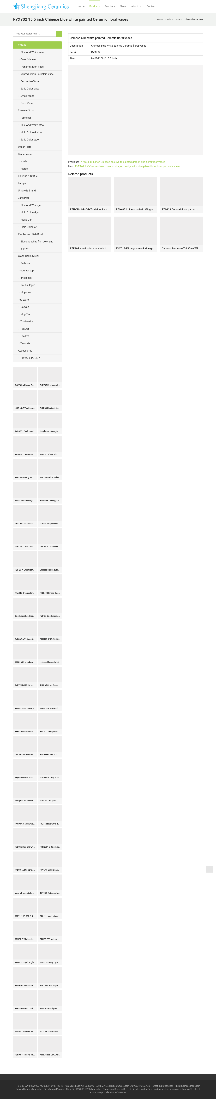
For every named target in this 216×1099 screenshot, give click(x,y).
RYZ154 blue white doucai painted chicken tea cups (50, 824)
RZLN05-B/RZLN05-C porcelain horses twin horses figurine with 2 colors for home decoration (50, 639)
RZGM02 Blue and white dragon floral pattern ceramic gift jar (25, 1032)
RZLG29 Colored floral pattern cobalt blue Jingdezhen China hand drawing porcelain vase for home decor (181, 209)
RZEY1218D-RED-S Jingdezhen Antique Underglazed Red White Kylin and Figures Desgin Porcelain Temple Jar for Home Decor (25, 916)
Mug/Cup (25, 314)
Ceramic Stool (26, 110)
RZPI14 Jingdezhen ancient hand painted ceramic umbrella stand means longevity (50, 524)
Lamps (22, 183)
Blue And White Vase (32, 52)
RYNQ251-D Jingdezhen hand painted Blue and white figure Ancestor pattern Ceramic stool (50, 847)
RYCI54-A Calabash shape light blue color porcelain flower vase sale (50, 547)
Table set (25, 117)
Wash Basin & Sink (28, 256)
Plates (24, 168)
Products (94, 6)
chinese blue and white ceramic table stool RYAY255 (50, 662)
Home (81, 6)
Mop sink (25, 292)
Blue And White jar (31, 205)
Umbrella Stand (27, 190)
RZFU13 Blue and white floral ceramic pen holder (25, 662)
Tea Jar (24, 328)
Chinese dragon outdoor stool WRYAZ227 (50, 570)
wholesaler (120, 1092)
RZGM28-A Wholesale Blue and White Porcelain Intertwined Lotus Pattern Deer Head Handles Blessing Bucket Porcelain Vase (50, 708)
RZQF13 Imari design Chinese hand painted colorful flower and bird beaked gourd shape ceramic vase (25, 500)
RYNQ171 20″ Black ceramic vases (25, 801)
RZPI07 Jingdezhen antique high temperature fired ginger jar (50, 616)
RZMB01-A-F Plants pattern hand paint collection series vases (25, 708)
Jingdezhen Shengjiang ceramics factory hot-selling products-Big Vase (50, 431)
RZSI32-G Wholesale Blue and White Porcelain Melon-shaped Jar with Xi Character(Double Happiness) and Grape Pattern (25, 939)
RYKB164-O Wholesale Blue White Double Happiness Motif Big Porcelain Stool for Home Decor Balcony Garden (25, 731)
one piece (26, 277)
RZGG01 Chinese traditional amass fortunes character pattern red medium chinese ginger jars (25, 985)
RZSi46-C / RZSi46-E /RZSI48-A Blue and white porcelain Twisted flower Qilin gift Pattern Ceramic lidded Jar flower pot (25, 454)
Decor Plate (24, 146)
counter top (27, 270)
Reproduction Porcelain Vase (37, 74)
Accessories (25, 350)
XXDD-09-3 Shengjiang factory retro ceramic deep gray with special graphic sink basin (50, 500)
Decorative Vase (29, 81)
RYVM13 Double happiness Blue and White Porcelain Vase (50, 870)
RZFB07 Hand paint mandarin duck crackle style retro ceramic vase (89, 248)
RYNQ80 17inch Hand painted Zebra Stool (25, 431)
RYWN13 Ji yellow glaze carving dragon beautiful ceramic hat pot (25, 962)
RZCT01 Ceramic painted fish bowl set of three (50, 985)
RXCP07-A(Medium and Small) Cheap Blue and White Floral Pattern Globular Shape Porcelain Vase (25, 824)
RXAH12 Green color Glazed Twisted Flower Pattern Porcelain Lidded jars (25, 593)
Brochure (110, 6)
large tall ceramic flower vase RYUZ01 (25, 893)
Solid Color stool (29, 139)
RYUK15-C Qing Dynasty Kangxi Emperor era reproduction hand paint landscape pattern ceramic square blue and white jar (50, 962)
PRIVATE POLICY (32, 357)
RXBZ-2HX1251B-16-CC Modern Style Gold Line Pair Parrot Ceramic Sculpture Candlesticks (25, 685)
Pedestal (25, 263)
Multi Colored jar (29, 212)
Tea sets (25, 343)
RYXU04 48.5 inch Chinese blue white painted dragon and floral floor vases (122, 161)
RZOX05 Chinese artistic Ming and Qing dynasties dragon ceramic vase (135, 209)
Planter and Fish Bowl (30, 234)
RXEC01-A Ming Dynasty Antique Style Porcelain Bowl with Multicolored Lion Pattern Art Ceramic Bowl (25, 870)
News (123, 6)
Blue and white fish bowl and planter (36, 245)
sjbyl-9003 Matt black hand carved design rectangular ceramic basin (25, 778)
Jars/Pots (23, 197)
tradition (148, 1089)
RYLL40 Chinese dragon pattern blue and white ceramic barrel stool (50, 593)
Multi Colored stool (31, 132)
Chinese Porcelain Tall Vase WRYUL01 (181, 248)
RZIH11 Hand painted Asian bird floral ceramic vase (50, 916)
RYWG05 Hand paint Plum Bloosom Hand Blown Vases (50, 1008)
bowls (23, 161)
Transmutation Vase (32, 66)
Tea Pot (24, 336)
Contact (151, 6)
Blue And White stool (32, 125)
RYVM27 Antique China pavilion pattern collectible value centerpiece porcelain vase (50, 731)
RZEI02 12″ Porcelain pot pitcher (50, 454)
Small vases (27, 95)
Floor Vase (26, 103)
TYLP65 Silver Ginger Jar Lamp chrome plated (50, 685)
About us (136, 6)
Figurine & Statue (28, 176)
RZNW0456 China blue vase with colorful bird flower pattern (25, 1055)
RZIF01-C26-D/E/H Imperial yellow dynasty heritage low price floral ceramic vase (50, 801)
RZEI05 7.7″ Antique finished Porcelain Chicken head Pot (50, 939)
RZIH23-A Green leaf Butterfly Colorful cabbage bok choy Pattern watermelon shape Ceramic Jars (25, 570)
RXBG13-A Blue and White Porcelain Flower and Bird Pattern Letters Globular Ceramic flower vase (50, 754)
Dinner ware (25, 154)
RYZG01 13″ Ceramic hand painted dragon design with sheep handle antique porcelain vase (127, 166)
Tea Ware (23, 299)
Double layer (27, 285)
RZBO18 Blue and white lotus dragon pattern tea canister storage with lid (25, 847)
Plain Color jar (28, 227)
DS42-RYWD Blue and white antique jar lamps (25, 754)
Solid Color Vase (29, 88)
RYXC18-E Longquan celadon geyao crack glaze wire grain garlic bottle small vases (135, 248)
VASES (22, 44)
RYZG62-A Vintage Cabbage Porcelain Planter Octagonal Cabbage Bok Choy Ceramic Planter (25, 639)
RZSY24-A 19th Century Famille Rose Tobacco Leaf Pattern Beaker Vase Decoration (25, 547)
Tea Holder (26, 321)
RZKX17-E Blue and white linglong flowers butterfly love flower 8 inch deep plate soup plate (50, 477)
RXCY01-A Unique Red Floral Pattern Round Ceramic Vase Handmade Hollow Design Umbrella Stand (25, 385)
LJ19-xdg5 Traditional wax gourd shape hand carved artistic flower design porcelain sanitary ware (25, 408)
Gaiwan (24, 306)
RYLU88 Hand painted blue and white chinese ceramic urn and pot (50, 408)
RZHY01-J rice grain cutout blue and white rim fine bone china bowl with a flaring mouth (25, 477)
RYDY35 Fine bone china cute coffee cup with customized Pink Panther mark (50, 385)
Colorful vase (28, 59)
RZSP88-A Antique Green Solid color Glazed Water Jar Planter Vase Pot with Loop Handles (50, 778)
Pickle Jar (26, 219)
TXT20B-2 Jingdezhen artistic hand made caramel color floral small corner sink (50, 893)
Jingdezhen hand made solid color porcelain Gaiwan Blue (25, 616)
